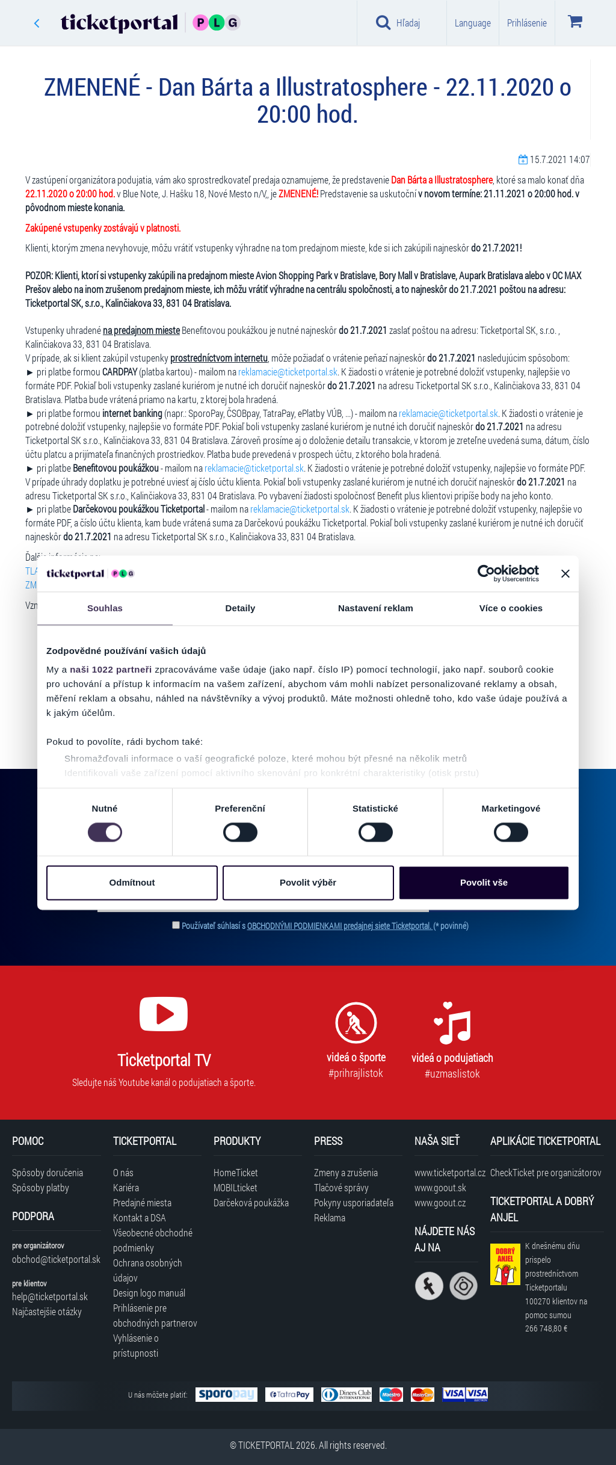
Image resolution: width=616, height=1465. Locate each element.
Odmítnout (132, 882)
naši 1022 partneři (111, 669)
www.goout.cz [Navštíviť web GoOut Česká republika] (440, 1202)
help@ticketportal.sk (50, 1296)
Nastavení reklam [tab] (375, 608)
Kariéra (126, 1187)
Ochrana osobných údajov (147, 1270)
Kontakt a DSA (139, 1217)
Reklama (329, 1217)
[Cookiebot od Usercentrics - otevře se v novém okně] (486, 573)
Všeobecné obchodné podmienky (152, 1240)
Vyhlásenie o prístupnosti (136, 1345)
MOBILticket (235, 1187)
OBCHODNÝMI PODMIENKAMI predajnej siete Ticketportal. (340, 925)
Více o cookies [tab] (511, 608)
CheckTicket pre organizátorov (546, 1172)
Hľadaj (398, 22)
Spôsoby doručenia (47, 1172)
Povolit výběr (308, 882)
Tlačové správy (341, 1187)
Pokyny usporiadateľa (353, 1202)
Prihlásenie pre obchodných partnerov (155, 1315)
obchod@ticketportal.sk (56, 1259)
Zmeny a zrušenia (346, 1172)
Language (473, 22)
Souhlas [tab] (105, 608)
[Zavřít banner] (565, 573)
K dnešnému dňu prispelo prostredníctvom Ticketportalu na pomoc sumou (556, 1287)
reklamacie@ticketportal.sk (287, 371)
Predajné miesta (142, 1202)
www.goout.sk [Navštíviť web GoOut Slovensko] (440, 1187)
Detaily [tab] (241, 608)
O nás (123, 1172)
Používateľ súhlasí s (325, 925)
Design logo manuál (149, 1292)
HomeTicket (236, 1172)
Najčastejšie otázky (47, 1311)
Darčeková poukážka (251, 1202)
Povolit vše (484, 882)
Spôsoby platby (40, 1187)
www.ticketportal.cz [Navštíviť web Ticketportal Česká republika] (446, 1172)
